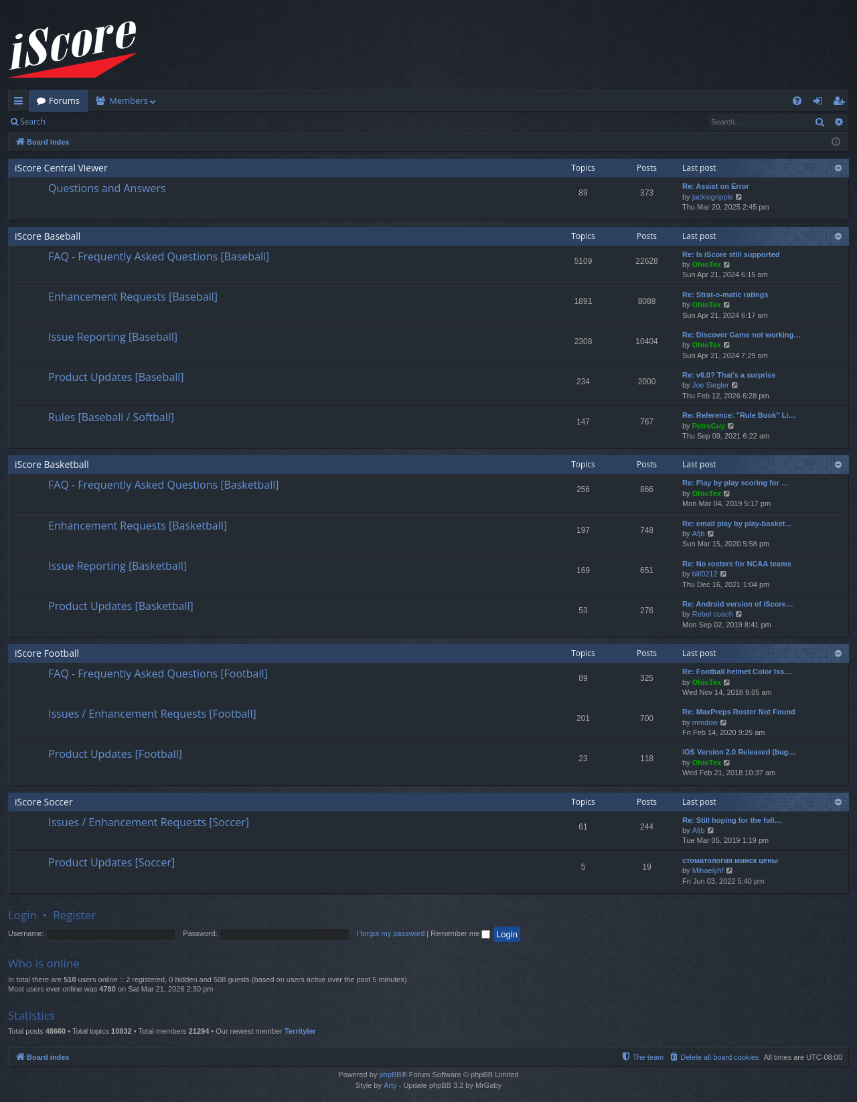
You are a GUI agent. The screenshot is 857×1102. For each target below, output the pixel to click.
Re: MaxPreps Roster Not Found (738, 712)
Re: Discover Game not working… (741, 335)
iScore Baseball (47, 236)
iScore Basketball (52, 464)
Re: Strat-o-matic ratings (725, 295)
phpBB (390, 1075)
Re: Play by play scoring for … (735, 483)
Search (33, 121)
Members (128, 100)
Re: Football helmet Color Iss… (736, 671)
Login (75, 121)
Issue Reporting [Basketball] (117, 565)
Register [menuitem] (841, 103)
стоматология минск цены (730, 860)
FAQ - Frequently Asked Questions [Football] (158, 673)
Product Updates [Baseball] (116, 377)
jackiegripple (712, 197)
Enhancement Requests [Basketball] (137, 525)
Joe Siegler (710, 385)
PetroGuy (709, 426)
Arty (390, 1085)
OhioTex (706, 264)
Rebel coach (712, 614)
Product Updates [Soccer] (111, 862)
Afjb (698, 534)
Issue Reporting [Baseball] (112, 336)
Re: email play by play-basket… (737, 524)
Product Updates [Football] (115, 753)
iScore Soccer (44, 801)
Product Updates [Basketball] (120, 606)
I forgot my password (390, 933)
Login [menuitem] (820, 103)
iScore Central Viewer (61, 167)
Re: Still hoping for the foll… (731, 820)
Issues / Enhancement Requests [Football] (152, 713)
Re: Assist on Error (715, 186)
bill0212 (705, 574)
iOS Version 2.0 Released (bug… (738, 752)
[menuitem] (797, 101)
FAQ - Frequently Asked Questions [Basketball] (163, 484)
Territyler (300, 1031)
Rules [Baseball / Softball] (111, 417)
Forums (64, 100)
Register (119, 121)
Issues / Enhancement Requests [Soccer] (148, 822)
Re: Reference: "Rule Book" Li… (738, 415)
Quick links (21, 103)
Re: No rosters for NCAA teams (736, 564)
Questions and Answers (107, 188)
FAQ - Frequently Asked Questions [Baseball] (158, 256)
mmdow (705, 722)
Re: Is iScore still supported (730, 254)
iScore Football (47, 653)
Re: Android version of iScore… (737, 604)
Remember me (460, 933)
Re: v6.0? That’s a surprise (729, 375)
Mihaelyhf (708, 870)
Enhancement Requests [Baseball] (133, 296)
